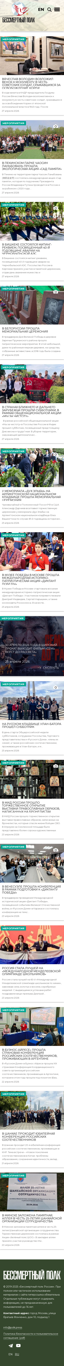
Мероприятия (13, 39)
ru (17, 1354)
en (41, 9)
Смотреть (51, 668)
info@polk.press (12, 1327)
